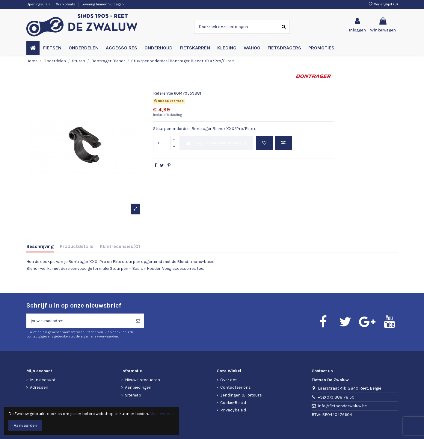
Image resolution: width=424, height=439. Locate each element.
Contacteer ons (235, 387)
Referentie (163, 93)
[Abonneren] (138, 321)
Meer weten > (162, 413)
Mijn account (43, 379)
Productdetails (76, 246)
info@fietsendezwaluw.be (342, 405)
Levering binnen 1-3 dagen (103, 4)
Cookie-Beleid (233, 402)
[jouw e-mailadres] (79, 321)
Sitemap (133, 395)
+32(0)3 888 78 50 (336, 397)
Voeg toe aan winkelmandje (216, 143)
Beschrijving (40, 246)
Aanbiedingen (138, 387)
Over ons (229, 379)
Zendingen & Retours (241, 395)
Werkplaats (66, 4)
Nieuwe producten (142, 379)
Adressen (39, 387)
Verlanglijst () (383, 4)
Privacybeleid (233, 410)
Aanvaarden (25, 425)
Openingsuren (38, 4)
